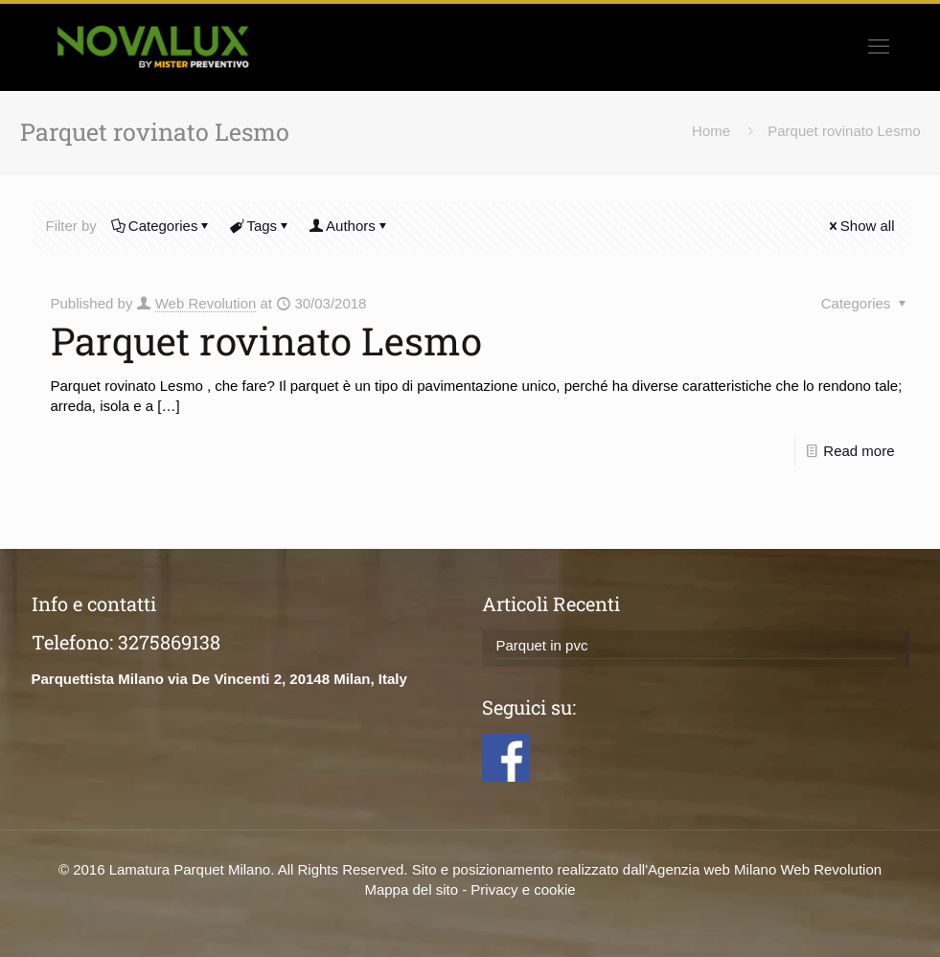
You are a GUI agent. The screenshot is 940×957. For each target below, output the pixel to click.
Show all (860, 225)
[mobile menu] (878, 47)
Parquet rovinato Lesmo (844, 131)
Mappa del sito (411, 889)
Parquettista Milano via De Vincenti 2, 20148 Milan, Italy (219, 679)
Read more (858, 451)
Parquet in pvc (542, 645)
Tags (260, 225)
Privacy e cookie (522, 889)
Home (711, 131)
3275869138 (169, 641)
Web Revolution (206, 303)
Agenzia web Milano (712, 869)
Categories (162, 225)
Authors (349, 225)
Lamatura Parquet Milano (189, 869)
